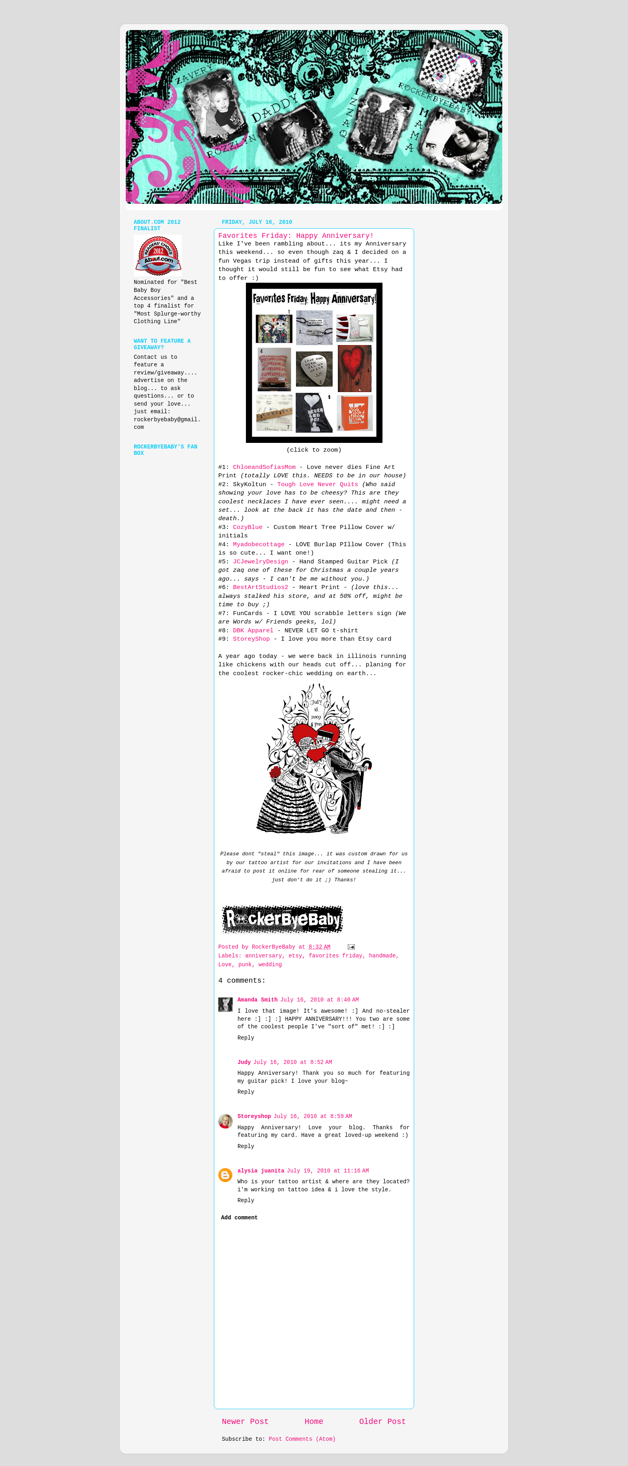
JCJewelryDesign (260, 561)
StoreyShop (253, 639)
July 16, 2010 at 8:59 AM (313, 1116)
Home (314, 1422)
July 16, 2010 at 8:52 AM (292, 1062)
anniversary (263, 956)
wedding (270, 964)
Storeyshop (254, 1116)
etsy (295, 956)
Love (224, 964)
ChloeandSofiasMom (264, 467)
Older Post (382, 1422)
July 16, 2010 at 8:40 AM (319, 1000)
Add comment (239, 1218)
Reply (246, 1038)
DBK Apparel (253, 630)
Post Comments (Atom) (302, 1439)
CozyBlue (248, 527)
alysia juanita (261, 1171)
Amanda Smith (258, 1000)
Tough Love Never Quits (317, 484)
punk (245, 964)
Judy (244, 1062)
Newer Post (245, 1422)
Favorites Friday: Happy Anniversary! (296, 236)
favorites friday (335, 956)
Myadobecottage (259, 544)
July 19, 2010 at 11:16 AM (328, 1171)
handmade (382, 956)
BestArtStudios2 (260, 587)
